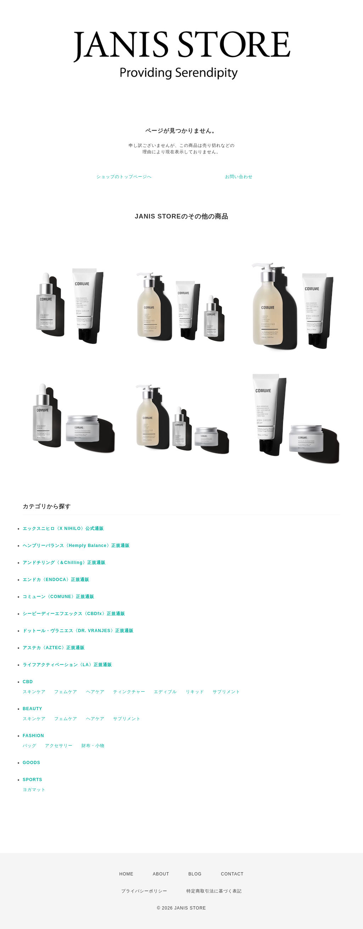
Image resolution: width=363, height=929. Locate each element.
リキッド (195, 691)
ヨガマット (34, 789)
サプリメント (226, 691)
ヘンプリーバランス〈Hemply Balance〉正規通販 (76, 545)
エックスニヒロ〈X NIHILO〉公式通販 (63, 528)
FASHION (33, 735)
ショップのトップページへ (124, 176)
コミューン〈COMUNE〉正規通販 (58, 596)
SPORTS (32, 779)
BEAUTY (32, 708)
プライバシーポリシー (144, 891)
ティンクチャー (129, 691)
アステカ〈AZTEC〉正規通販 (54, 647)
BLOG (195, 874)
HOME (126, 874)
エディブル (165, 691)
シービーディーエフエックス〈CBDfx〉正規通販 (74, 613)
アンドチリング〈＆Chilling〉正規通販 (64, 562)
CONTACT (232, 874)
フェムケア (65, 691)
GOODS (31, 762)
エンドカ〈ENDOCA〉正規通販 (56, 579)
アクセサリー (59, 745)
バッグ (30, 745)
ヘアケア (95, 691)
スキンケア (34, 691)
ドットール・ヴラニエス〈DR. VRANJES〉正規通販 (78, 630)
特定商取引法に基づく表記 (214, 891)
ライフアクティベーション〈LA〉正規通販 (67, 664)
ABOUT (161, 874)
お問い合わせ (239, 176)
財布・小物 (93, 745)
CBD (28, 681)
